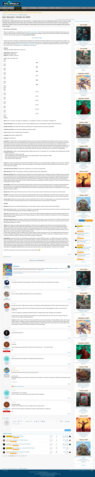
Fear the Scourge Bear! (18, 436)
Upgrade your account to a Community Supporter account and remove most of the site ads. (22, 12)
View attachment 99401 (37, 37)
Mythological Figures (70, 19)
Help (87, 470)
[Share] (69, 280)
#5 (70, 330)
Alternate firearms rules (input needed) (20, 452)
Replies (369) (83, 217)
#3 (70, 291)
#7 (70, 356)
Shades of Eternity (9, 437)
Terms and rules (76, 470)
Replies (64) (83, 168)
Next (7, 277)
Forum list (12, 10)
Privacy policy (82, 470)
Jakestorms (8, 441)
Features (58, 7)
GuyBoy (67, 449)
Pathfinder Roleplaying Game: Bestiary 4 (26, 43)
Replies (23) (83, 143)
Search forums (18, 10)
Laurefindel (8, 453)
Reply (70, 254)
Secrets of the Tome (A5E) (83, 139)
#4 (70, 303)
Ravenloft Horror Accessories (83, 65)
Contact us (71, 470)
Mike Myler (16, 266)
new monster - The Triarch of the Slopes (21, 444)
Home (90, 470)
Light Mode (5, 470)
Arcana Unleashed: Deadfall (83, 115)
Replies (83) (83, 119)
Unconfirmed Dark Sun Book (83, 188)
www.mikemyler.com (61, 268)
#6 (70, 342)
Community (18, 7)
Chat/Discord (24, 10)
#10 (70, 402)
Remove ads (83, 261)
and (8, 256)
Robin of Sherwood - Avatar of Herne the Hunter (24, 448)
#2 (70, 280)
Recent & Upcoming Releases (83, 21)
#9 (70, 390)
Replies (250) (83, 95)
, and (19, 386)
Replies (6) (83, 70)
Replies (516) (83, 45)
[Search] (90, 8)
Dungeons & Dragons (61, 19)
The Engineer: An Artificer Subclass (20, 440)
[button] (7, 8)
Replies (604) (83, 192)
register (35, 260)
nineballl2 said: (15, 370)
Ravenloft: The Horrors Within (83, 41)
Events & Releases (43, 7)
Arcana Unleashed (83, 90)
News (4, 7)
